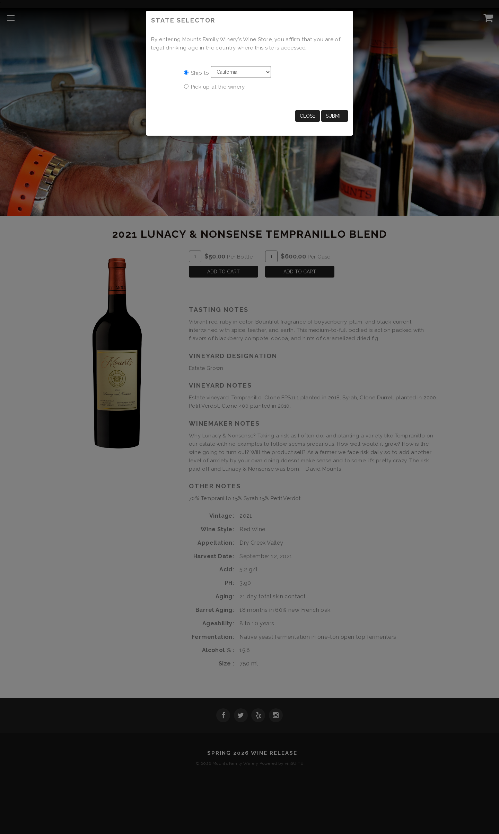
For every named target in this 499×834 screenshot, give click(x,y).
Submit (334, 116)
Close (307, 116)
